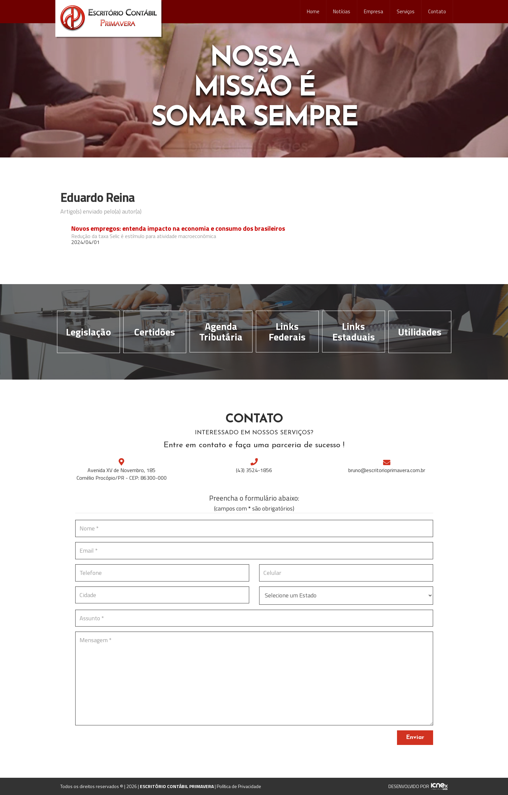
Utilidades (419, 331)
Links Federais (287, 331)
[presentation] (125, 743)
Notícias (341, 11)
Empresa (373, 11)
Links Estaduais (353, 331)
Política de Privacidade (239, 786)
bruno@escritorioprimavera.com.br (386, 470)
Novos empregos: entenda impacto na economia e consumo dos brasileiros (178, 228)
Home (313, 11)
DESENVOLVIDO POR (408, 786)
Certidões (154, 331)
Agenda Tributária (221, 331)
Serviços (406, 11)
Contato (437, 11)
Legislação (88, 331)
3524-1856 (254, 470)
